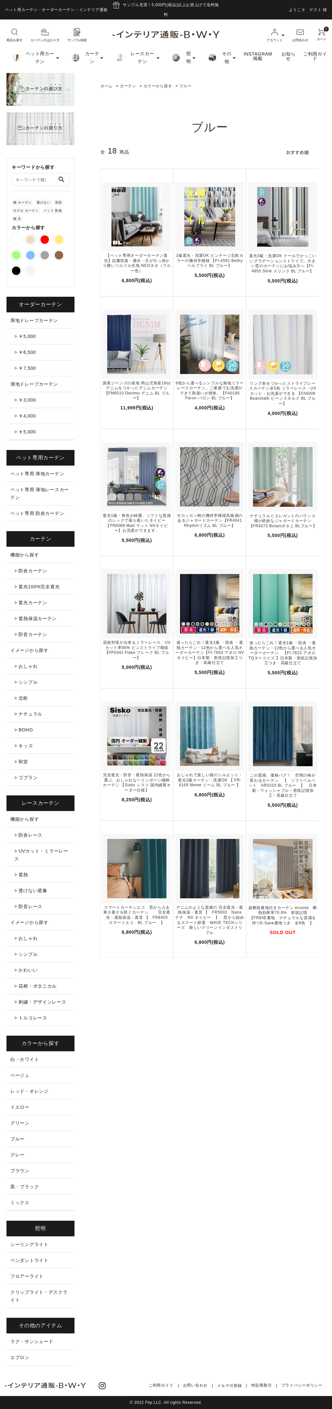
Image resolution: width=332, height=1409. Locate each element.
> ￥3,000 (25, 400)
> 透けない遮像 (30, 890)
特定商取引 (262, 1385)
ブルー (185, 86)
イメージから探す (29, 650)
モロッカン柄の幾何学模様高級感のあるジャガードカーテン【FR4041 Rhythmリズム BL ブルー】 (210, 520)
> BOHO (23, 729)
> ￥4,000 (25, 415)
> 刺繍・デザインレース (40, 1001)
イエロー (19, 1107)
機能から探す (24, 554)
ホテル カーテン (26, 210)
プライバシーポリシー (302, 1385)
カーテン (128, 86)
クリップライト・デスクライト (38, 1296)
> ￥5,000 (25, 336)
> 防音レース (28, 906)
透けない (44, 202)
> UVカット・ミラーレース (41, 854)
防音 (58, 202)
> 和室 (21, 761)
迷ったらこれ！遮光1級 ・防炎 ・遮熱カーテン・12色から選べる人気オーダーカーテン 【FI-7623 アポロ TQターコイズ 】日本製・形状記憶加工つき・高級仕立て (282, 653)
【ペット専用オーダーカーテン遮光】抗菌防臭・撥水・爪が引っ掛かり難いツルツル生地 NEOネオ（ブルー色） (137, 263)
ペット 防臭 (52, 210)
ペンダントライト (29, 1260)
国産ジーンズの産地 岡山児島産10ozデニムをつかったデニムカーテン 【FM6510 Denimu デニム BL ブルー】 (137, 391)
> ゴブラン (26, 777)
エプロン (19, 1357)
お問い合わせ (195, 1385)
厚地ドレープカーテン (34, 320)
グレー (17, 1154)
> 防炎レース (28, 835)
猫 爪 (17, 218)
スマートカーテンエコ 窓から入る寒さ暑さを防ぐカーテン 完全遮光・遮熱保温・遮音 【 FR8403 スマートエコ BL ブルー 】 (137, 915)
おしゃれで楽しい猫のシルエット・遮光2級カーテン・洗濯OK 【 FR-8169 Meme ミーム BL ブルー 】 (210, 780)
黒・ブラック (24, 1186)
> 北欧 (21, 698)
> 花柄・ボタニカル (35, 986)
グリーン (19, 1123)
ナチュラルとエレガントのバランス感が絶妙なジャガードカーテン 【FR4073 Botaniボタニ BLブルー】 (283, 520)
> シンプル (26, 682)
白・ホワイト (24, 1059)
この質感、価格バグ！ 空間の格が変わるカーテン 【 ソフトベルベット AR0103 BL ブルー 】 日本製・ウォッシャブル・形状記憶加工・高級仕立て (282, 785)
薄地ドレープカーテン (34, 384)
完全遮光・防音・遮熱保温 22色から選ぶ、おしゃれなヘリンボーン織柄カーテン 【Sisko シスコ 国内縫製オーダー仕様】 (137, 782)
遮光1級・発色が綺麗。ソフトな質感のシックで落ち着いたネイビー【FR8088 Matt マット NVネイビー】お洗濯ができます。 (137, 523)
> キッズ (23, 745)
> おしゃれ (26, 666)
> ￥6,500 (25, 352)
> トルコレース (30, 1017)
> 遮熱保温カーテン (35, 618)
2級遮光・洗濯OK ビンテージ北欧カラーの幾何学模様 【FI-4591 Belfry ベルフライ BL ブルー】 (210, 260)
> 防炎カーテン (30, 570)
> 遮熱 (21, 874)
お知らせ (288, 56)
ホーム (106, 86)
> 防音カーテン (30, 634)
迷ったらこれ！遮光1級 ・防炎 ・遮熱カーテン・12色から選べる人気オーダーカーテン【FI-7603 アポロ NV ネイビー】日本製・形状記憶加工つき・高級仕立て (209, 652)
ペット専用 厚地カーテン (37, 473)
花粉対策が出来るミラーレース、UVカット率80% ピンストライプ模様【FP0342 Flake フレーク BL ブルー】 (137, 650)
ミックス (19, 1202)
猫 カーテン (22, 202)
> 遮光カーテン (30, 602)
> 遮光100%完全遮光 (37, 586)
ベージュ (19, 1075)
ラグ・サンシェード (31, 1341)
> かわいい (26, 970)
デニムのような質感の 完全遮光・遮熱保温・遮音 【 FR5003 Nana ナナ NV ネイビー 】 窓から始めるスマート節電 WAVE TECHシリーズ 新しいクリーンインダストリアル (209, 920)
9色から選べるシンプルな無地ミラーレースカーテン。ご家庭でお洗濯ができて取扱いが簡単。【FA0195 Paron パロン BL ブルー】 (210, 391)
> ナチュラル (28, 714)
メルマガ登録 (229, 1385)
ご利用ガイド (315, 56)
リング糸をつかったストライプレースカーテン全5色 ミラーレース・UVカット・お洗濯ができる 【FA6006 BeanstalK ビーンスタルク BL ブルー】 (282, 393)
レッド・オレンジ (29, 1091)
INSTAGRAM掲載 (258, 56)
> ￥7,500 (25, 368)
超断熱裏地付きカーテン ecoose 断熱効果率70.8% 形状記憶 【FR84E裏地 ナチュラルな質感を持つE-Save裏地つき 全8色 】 (282, 915)
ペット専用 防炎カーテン (37, 513)
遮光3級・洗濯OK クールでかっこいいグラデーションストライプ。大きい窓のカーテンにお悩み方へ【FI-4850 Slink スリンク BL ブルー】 (282, 263)
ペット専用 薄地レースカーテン (39, 493)
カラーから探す (157, 86)
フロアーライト (27, 1276)
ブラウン (19, 1170)
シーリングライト (29, 1244)
